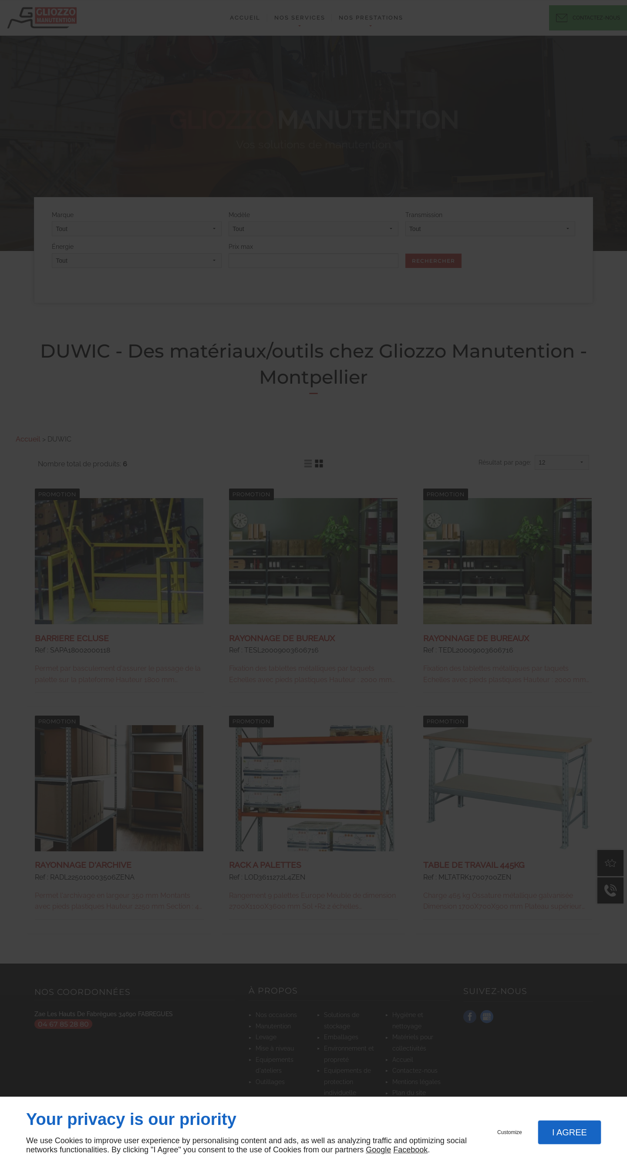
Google (378, 1149)
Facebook (410, 1149)
